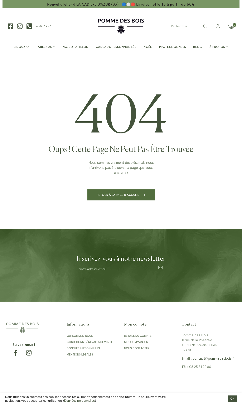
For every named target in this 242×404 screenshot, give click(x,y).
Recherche (205, 26)
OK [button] (232, 398)
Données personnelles (79, 401)
